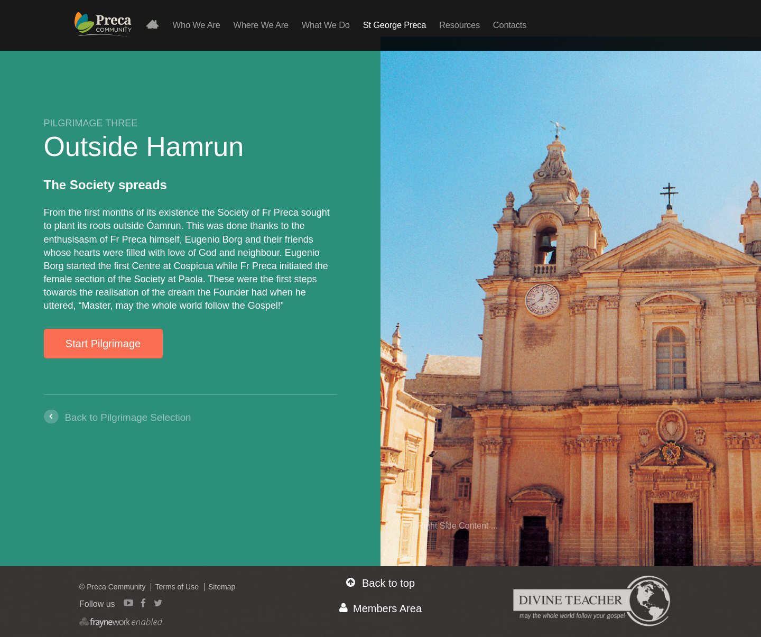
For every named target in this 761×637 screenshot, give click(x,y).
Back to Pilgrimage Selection (128, 417)
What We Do (326, 25)
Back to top (380, 583)
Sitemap (221, 587)
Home (156, 24)
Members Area (380, 608)
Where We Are (261, 25)
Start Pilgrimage (103, 343)
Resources (459, 25)
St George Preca (394, 25)
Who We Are (196, 25)
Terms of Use (176, 587)
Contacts (509, 25)
